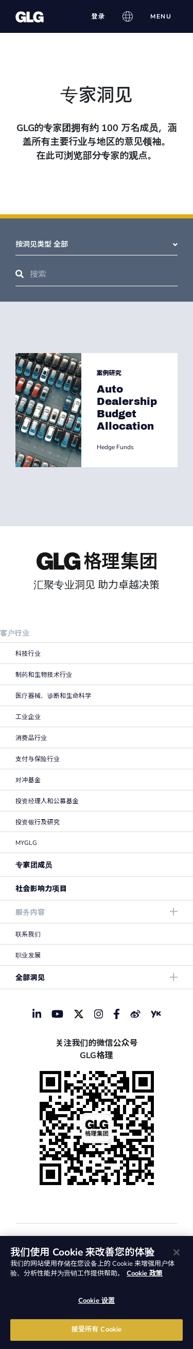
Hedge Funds (115, 447)
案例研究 (109, 373)
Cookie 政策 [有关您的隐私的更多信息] (145, 1273)
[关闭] (176, 1252)
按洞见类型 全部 (96, 244)
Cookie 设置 (96, 1300)
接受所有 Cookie (96, 1329)
